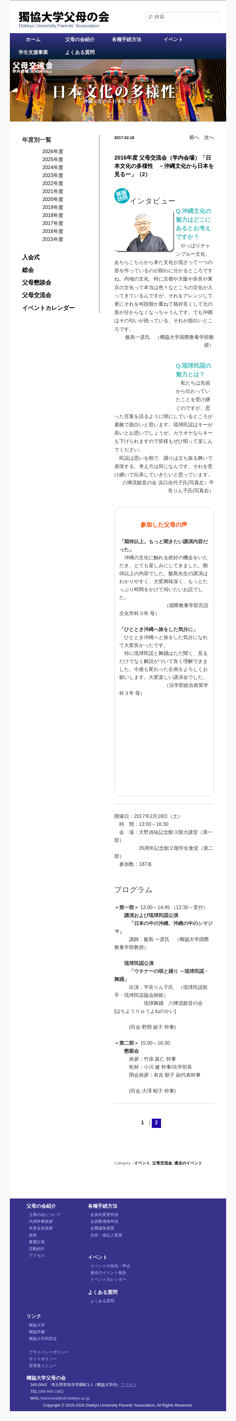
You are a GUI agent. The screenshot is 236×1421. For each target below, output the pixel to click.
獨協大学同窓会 (43, 1338)
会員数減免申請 (104, 1221)
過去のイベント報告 (108, 1272)
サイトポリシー (43, 1359)
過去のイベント (188, 1163)
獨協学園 (37, 1332)
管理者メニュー (43, 1365)
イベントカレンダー (48, 308)
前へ (194, 137)
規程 (33, 1235)
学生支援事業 (33, 52)
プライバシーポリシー (49, 1352)
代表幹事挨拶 (41, 1221)
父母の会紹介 (80, 39)
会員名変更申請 (104, 1214)
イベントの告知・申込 (110, 1266)
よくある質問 (80, 52)
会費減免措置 (102, 1228)
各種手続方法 (126, 39)
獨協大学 (37, 1325)
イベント (173, 39)
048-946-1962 (51, 1391)
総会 (28, 270)
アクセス (37, 1255)
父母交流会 (162, 1163)
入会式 (31, 257)
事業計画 (37, 1242)
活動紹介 (37, 1248)
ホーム (33, 39)
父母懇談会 (36, 282)
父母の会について (45, 1214)
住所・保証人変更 (106, 1235)
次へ (209, 137)
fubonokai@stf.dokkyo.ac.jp (65, 1398)
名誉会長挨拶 (41, 1228)
